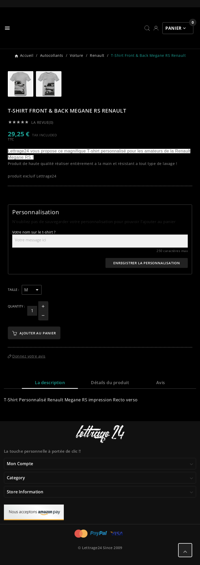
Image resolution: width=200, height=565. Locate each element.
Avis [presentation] (160, 382)
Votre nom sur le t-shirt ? (33, 232)
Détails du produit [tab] (110, 382)
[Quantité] (32, 311)
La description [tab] (50, 382)
